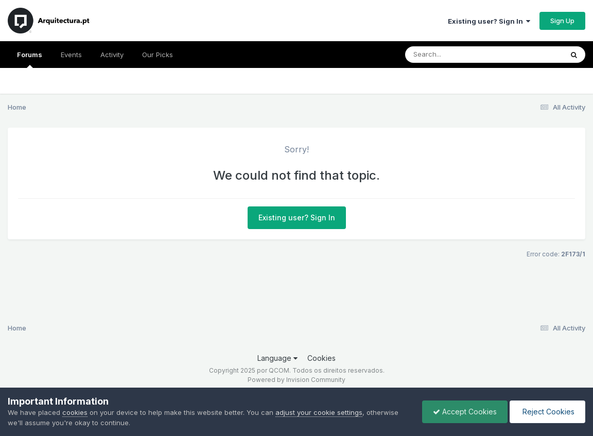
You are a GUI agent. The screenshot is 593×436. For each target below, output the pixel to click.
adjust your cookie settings (318, 412)
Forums (29, 59)
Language (277, 358)
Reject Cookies (547, 411)
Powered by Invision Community (296, 379)
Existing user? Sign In (489, 21)
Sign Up (562, 20)
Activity (112, 54)
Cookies (321, 358)
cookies (75, 412)
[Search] (456, 54)
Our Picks (157, 54)
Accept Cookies (465, 411)
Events (71, 54)
